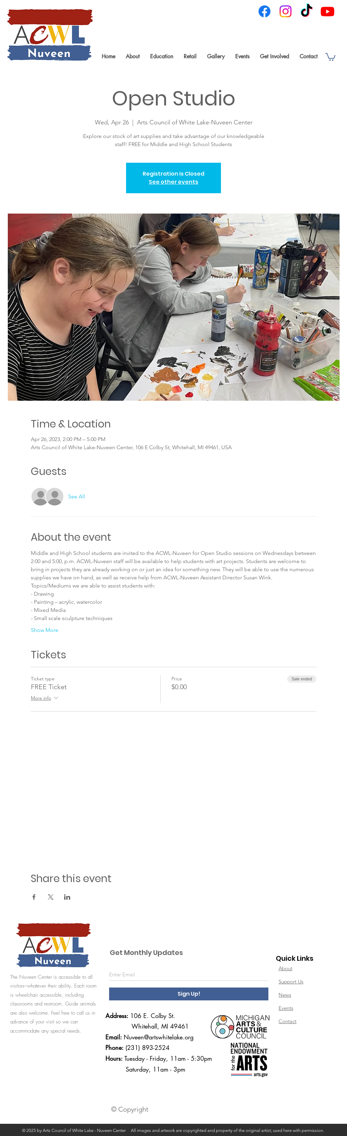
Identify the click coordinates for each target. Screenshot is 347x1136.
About (285, 968)
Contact (288, 1021)
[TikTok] (306, 11)
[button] (132, 56)
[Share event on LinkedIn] (67, 897)
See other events (173, 182)
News (285, 995)
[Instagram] (285, 11)
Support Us (291, 981)
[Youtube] (327, 11)
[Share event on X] (50, 897)
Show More (44, 630)
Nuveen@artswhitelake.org (158, 1037)
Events (286, 1008)
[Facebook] (264, 11)
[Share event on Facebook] (34, 897)
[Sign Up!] (188, 994)
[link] (330, 56)
